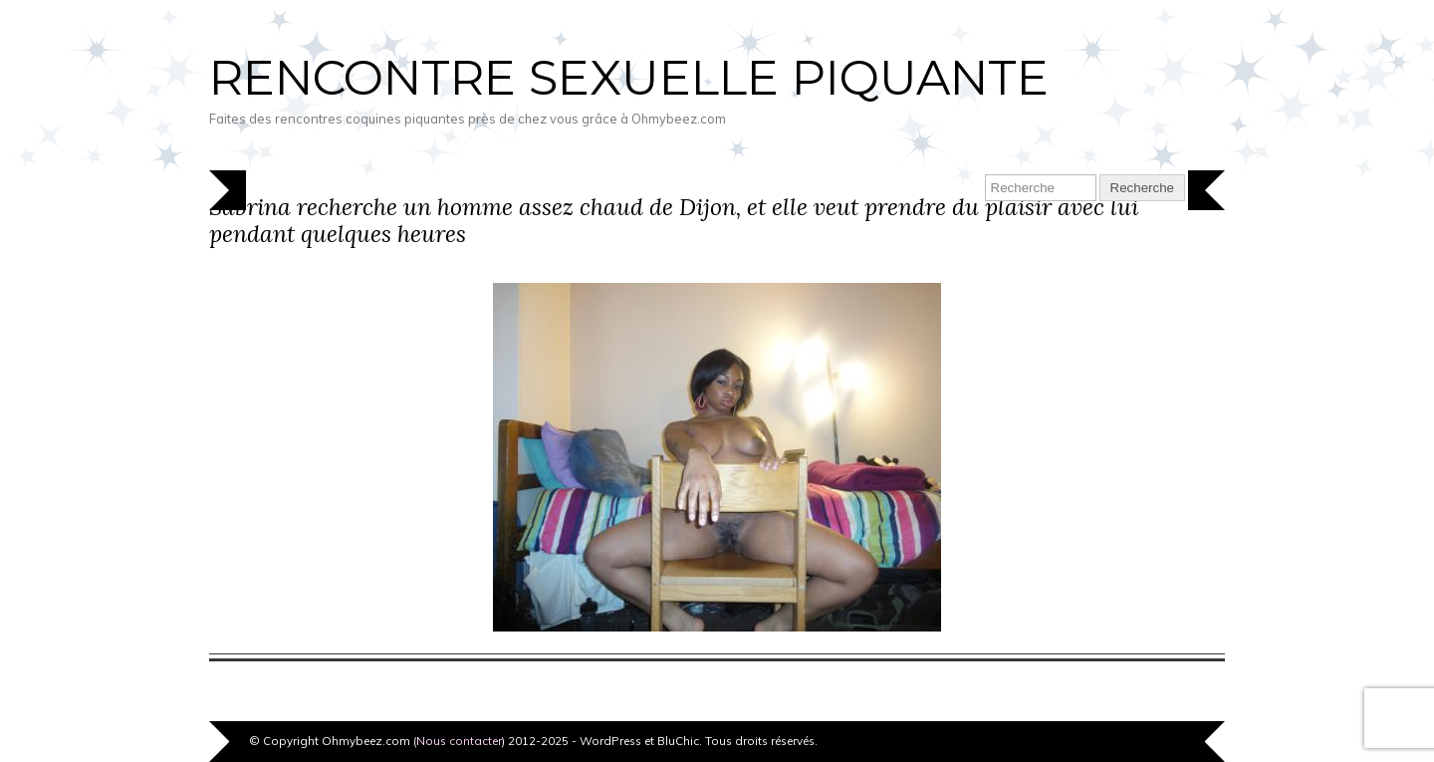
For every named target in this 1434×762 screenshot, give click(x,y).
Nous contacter (459, 740)
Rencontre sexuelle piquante (629, 78)
